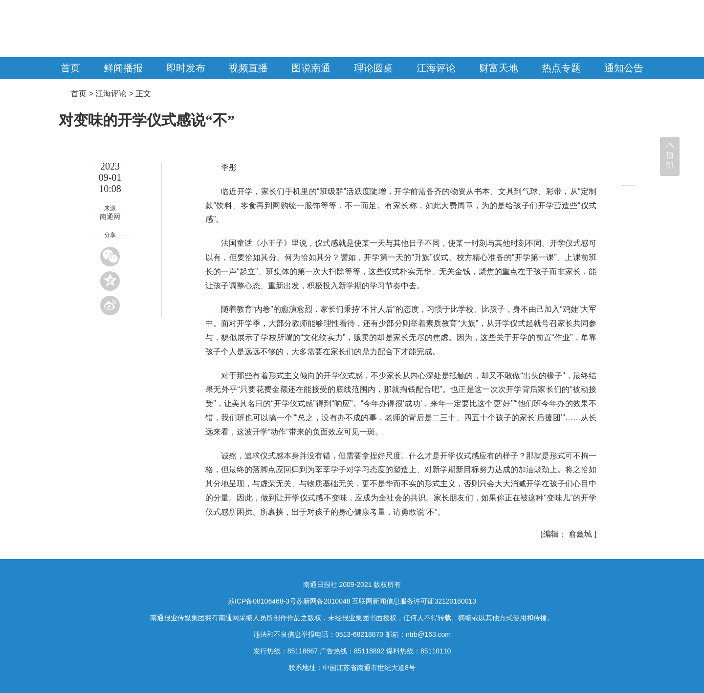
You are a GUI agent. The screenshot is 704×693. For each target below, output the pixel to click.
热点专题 (561, 68)
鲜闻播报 (123, 68)
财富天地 (498, 68)
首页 (70, 68)
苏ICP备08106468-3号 (262, 601)
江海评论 (436, 68)
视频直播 (248, 68)
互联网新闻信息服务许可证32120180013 (414, 601)
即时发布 (185, 68)
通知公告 (623, 68)
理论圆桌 (373, 68)
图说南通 (310, 68)
